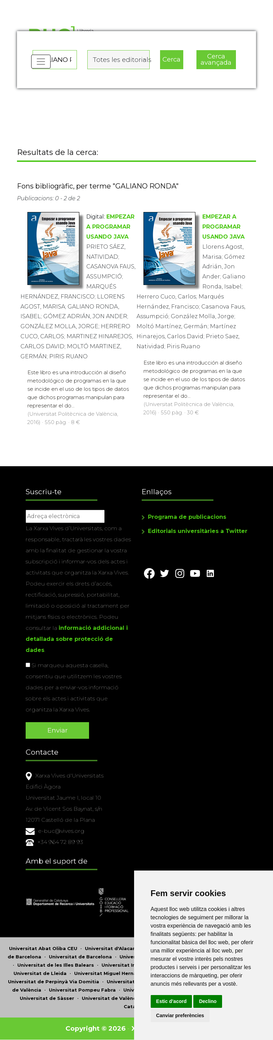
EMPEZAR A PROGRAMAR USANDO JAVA (110, 227)
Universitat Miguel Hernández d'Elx (118, 973)
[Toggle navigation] (41, 62)
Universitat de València (111, 998)
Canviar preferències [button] (183, 1015)
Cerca (171, 59)
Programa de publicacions (187, 517)
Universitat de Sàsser (47, 998)
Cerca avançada (216, 59)
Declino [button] (210, 1001)
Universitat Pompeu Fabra (82, 990)
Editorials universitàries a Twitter (197, 531)
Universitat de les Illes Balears (55, 965)
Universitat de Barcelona (80, 957)
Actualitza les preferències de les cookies (63, 4)
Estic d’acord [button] (174, 1001)
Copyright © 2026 (96, 1029)
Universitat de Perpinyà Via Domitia (53, 982)
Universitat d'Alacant (111, 948)
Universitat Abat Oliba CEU (43, 948)
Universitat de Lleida (40, 973)
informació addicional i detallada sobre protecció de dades (77, 639)
